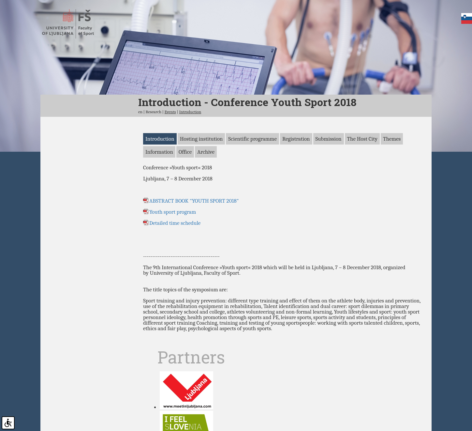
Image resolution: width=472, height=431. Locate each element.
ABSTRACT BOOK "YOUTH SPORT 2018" (194, 229)
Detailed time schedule (176, 251)
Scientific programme (252, 166)
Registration (296, 166)
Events (170, 139)
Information (159, 180)
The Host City (362, 166)
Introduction (190, 139)
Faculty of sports (74, 23)
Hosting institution (201, 166)
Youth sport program (172, 240)
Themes (392, 166)
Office (185, 180)
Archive (205, 180)
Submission (329, 166)
